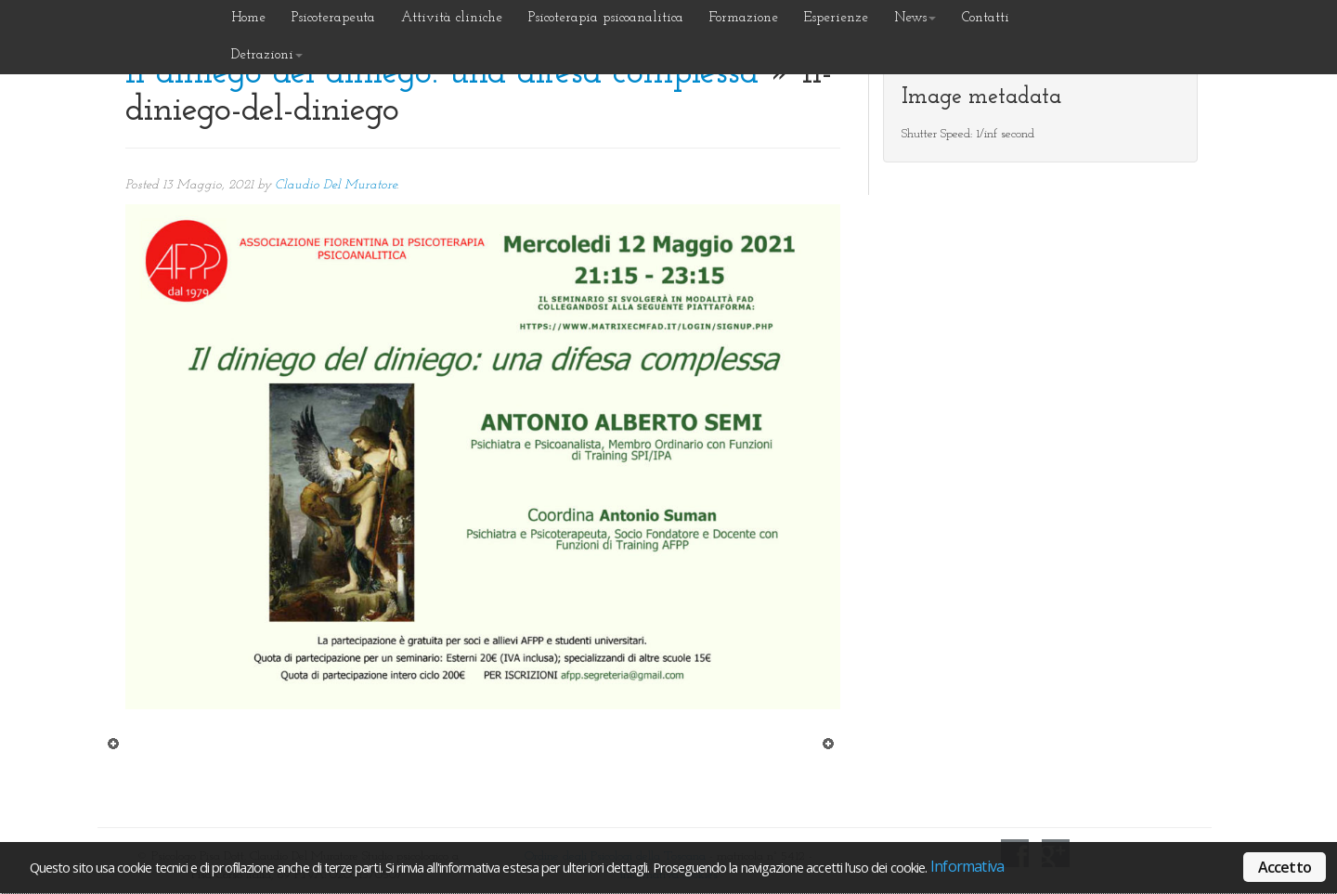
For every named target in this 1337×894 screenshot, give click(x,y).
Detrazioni (267, 55)
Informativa (967, 866)
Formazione (743, 18)
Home (248, 18)
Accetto (1284, 867)
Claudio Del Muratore (335, 185)
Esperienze (836, 18)
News (915, 18)
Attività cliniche (451, 18)
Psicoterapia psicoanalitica (605, 18)
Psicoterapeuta (333, 18)
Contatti (985, 18)
